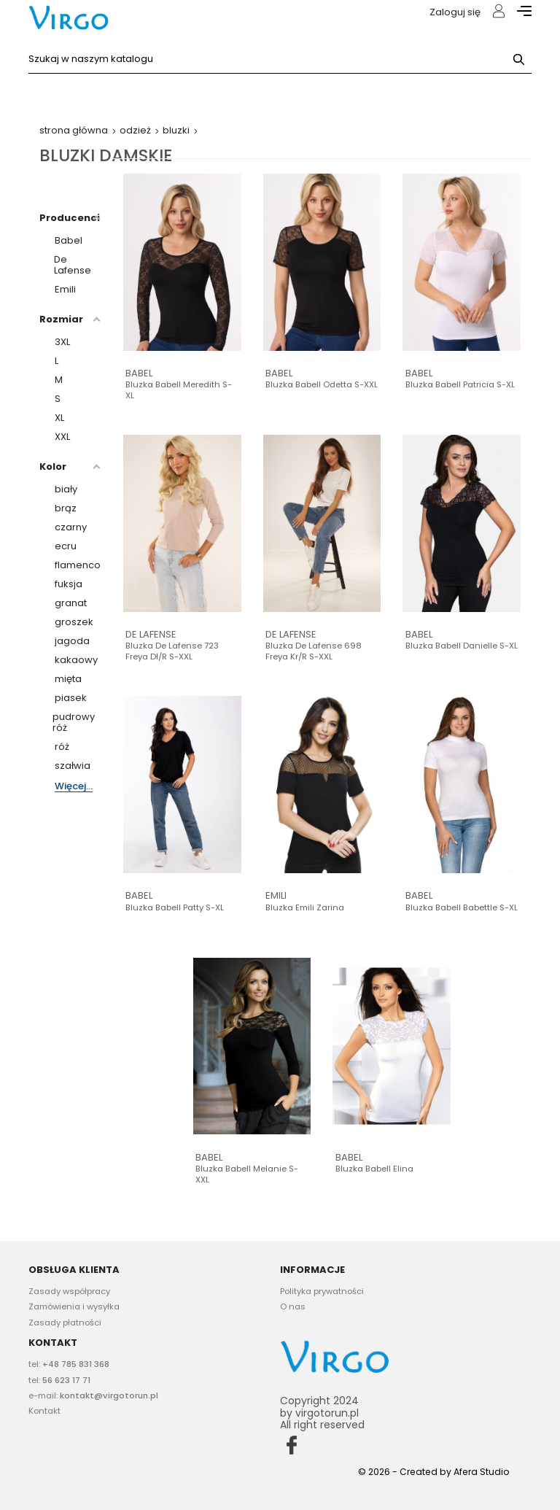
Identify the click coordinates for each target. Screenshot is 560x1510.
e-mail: (93, 1395)
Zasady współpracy (69, 1291)
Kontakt (44, 1411)
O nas (293, 1306)
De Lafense (150, 634)
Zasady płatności (64, 1322)
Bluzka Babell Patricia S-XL (460, 384)
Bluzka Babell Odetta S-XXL (321, 384)
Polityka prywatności (322, 1291)
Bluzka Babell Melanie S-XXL (246, 1174)
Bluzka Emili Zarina (304, 907)
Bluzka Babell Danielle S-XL (461, 645)
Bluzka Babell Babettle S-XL (461, 907)
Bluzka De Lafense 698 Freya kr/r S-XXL (313, 651)
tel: (68, 1364)
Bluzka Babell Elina (374, 1169)
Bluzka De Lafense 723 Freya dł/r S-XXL (172, 651)
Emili (276, 895)
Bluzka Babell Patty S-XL (174, 907)
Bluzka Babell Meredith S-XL (178, 390)
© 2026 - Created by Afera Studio (434, 1472)
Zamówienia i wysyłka (74, 1306)
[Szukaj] (280, 59)
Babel (138, 373)
